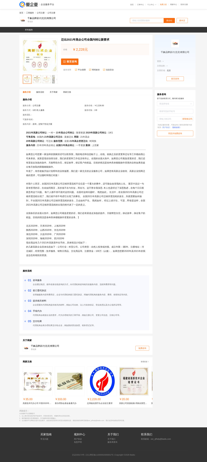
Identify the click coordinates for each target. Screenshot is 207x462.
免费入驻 (163, 4)
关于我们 (111, 439)
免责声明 (78, 442)
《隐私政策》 (176, 127)
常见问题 (44, 439)
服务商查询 (112, 442)
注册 (186, 4)
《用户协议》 (166, 127)
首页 (132, 4)
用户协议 (78, 439)
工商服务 (30, 13)
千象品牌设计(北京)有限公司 (42, 18)
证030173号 (79, 455)
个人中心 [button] (151, 5)
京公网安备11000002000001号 (99, 455)
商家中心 (173, 4)
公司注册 (41, 13)
